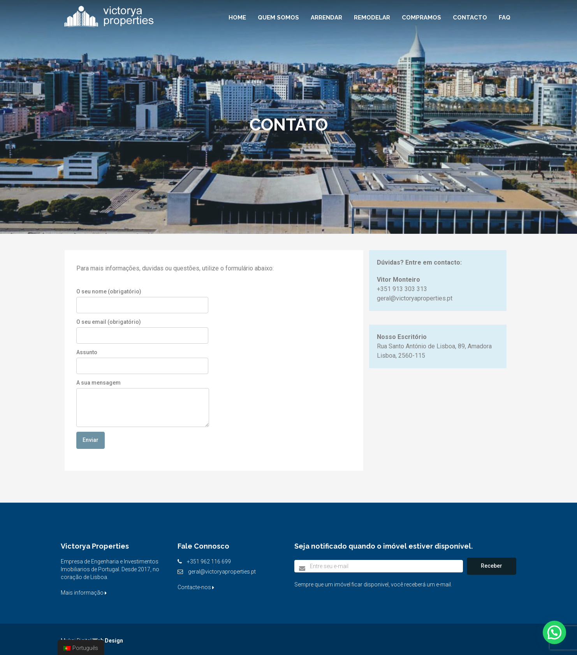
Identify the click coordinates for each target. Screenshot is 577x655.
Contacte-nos (196, 587)
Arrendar (326, 17)
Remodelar (372, 17)
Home (237, 17)
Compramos (421, 17)
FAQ (504, 17)
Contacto (470, 17)
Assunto (142, 361)
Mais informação (84, 593)
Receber (491, 566)
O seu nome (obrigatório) (142, 300)
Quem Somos (278, 17)
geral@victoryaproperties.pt (222, 571)
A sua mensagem (142, 403)
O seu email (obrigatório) (142, 331)
